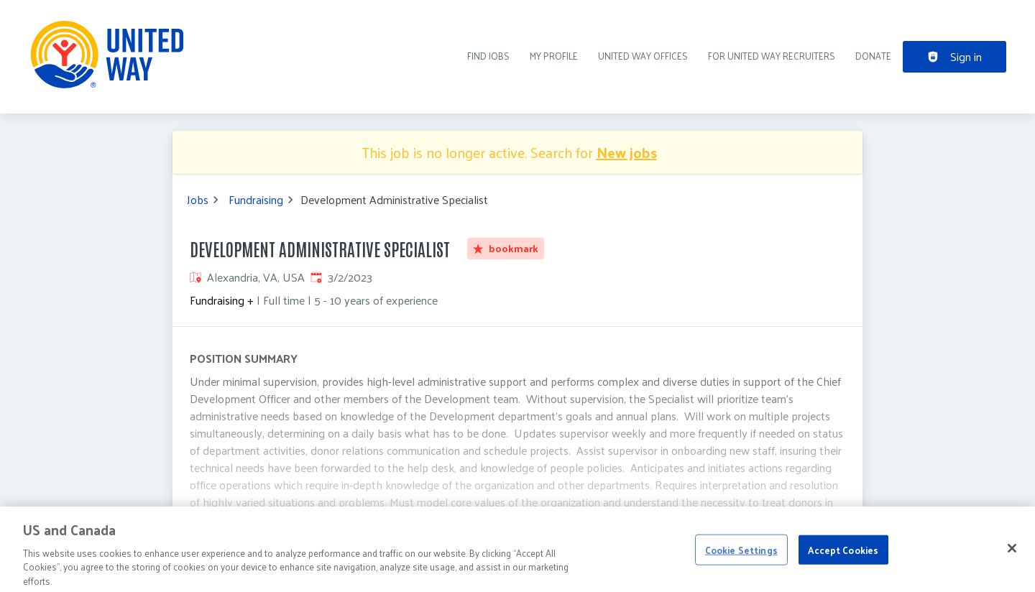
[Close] (1012, 554)
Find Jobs (488, 55)
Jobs (197, 199)
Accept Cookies (843, 556)
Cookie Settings (741, 556)
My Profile (554, 55)
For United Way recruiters (771, 55)
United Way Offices (643, 55)
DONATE (873, 55)
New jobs (627, 152)
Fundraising (256, 199)
